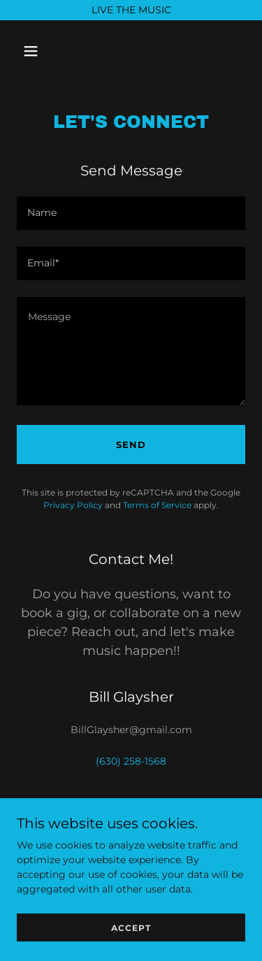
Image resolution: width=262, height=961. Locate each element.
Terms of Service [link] (157, 505)
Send (131, 444)
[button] (43, 51)
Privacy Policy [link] (73, 505)
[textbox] (131, 213)
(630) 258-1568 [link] (131, 761)
